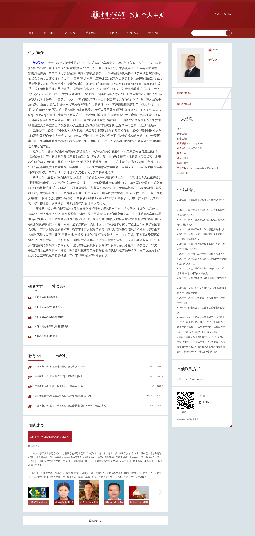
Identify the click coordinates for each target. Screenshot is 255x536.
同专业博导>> (185, 104)
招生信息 (112, 32)
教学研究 (70, 32)
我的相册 (153, 32)
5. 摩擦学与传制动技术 (46, 336)
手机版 (205, 402)
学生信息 (133, 32)
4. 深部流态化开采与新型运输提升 (52, 326)
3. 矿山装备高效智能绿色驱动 (49, 317)
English (218, 14)
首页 (31, 32)
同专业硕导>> (185, 93)
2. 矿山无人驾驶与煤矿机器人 (49, 307)
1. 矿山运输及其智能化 (46, 297)
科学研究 (49, 32)
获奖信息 (91, 32)
